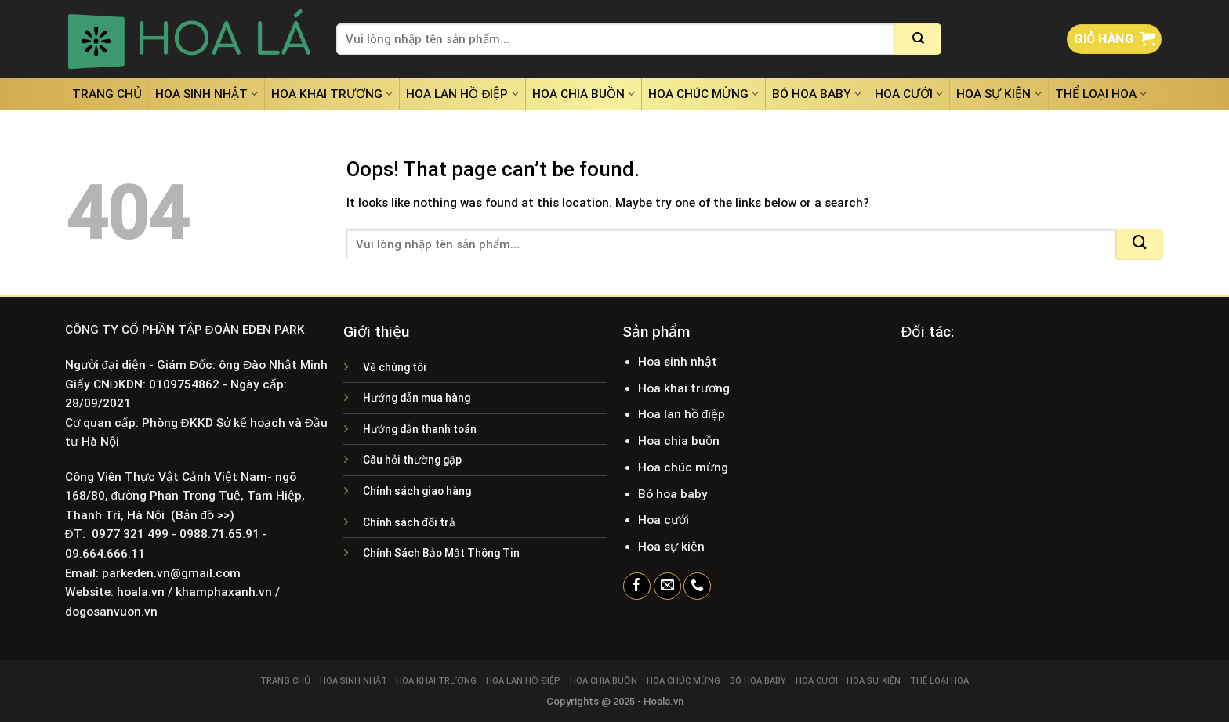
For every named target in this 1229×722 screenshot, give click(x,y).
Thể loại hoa (1101, 93)
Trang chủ (107, 94)
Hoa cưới (909, 93)
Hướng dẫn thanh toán (420, 429)
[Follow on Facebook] (637, 586)
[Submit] (917, 39)
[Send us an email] (667, 586)
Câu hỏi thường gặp (412, 459)
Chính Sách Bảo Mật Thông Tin (441, 553)
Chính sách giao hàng (417, 491)
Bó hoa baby (816, 93)
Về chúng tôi (394, 367)
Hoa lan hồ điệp (462, 93)
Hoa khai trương (332, 93)
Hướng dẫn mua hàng (416, 398)
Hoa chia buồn (583, 93)
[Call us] (697, 586)
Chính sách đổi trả (409, 522)
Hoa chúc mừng (703, 93)
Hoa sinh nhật (206, 93)
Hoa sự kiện (998, 93)
